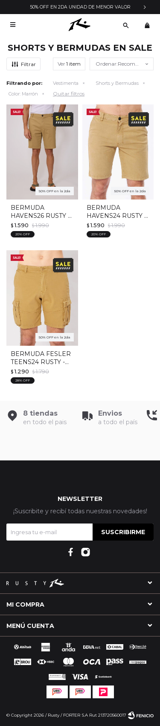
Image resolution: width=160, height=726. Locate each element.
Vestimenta (66, 83)
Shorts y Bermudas (117, 83)
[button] (125, 24)
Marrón (23, 94)
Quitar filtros (68, 93)
